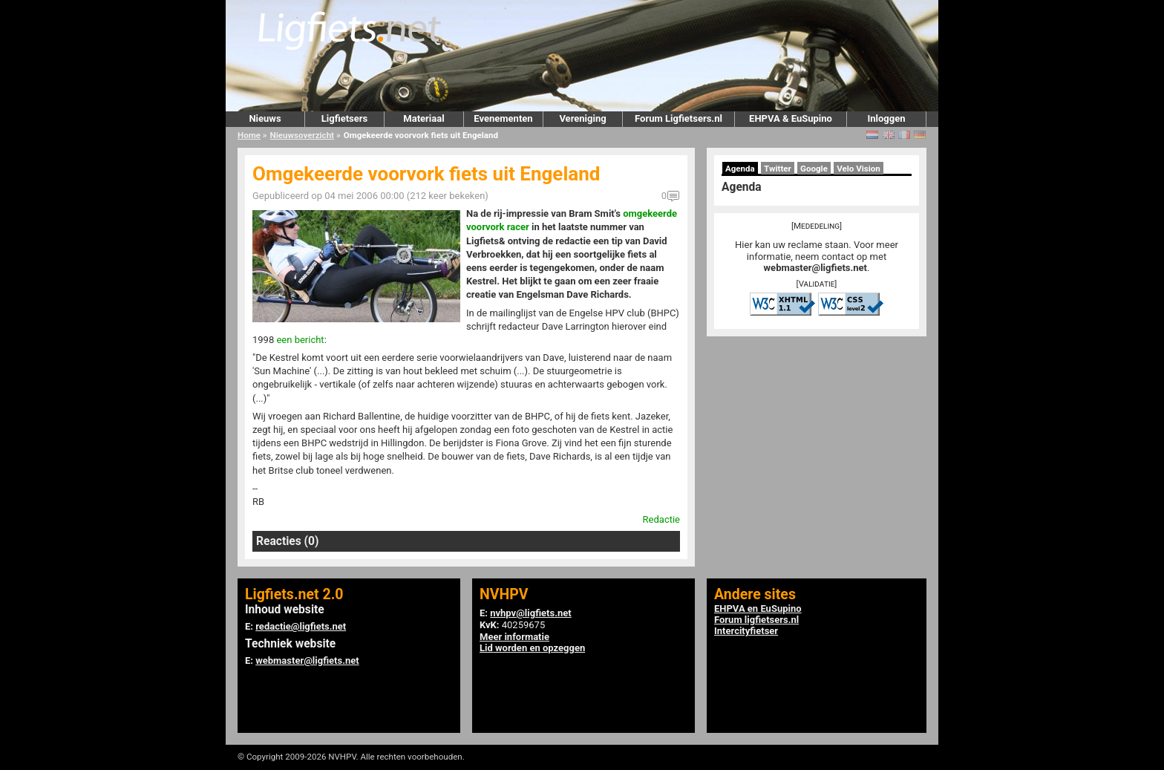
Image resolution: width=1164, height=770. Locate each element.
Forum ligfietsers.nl (756, 619)
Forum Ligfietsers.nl (678, 118)
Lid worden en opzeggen (532, 647)
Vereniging (582, 118)
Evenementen (503, 118)
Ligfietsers (344, 118)
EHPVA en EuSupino (758, 608)
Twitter (777, 168)
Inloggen (886, 118)
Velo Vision (858, 168)
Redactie (661, 519)
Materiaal (423, 118)
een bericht (300, 339)
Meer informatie (514, 636)
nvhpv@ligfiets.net (530, 613)
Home (249, 135)
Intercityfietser (746, 630)
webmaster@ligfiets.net (815, 267)
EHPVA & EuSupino (790, 118)
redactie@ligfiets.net (300, 626)
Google (814, 168)
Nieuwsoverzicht (302, 135)
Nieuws (265, 118)
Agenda (740, 168)
